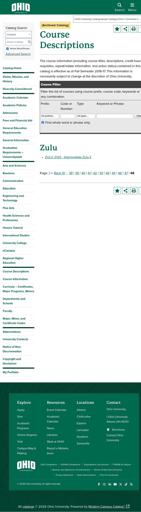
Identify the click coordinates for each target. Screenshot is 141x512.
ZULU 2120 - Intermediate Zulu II (68, 157)
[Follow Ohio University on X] (120, 484)
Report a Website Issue (57, 450)
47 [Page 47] (126, 173)
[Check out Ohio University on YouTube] (115, 484)
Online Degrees (27, 435)
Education (9, 188)
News (50, 428)
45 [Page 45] (114, 173)
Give (20, 416)
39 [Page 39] (77, 173)
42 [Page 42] (95, 173)
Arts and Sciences (14, 165)
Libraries (52, 435)
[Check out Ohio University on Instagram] (104, 484)
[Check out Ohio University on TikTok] (126, 484)
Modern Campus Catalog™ (106, 506)
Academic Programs (23, 425)
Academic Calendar (15, 98)
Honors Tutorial (13, 228)
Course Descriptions (16, 271)
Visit (20, 441)
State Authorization (86, 474)
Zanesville (83, 443)
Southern (82, 437)
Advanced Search (18, 54)
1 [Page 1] (49, 173)
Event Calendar (56, 410)
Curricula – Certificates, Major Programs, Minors (18, 289)
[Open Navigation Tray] (132, 8)
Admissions (10, 113)
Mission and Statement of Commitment (71, 469)
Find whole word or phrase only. (67, 122)
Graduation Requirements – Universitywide (13, 152)
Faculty (7, 311)
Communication (13, 181)
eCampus (9, 250)
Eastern (81, 423)
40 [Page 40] (83, 173)
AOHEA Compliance (70, 464)
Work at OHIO (55, 441)
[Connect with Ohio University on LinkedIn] (109, 484)
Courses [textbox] (11, 34)
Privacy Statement (64, 474)
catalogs (28, 506)
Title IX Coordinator (109, 474)
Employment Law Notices (96, 464)
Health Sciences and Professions (16, 217)
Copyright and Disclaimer (12, 361)
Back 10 (59, 173)
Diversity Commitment (17, 89)
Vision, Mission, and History (16, 79)
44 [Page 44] (107, 173)
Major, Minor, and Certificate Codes (14, 320)
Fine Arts (8, 208)
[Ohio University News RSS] (131, 484)
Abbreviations (12, 332)
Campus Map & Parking (26, 450)
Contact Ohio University (115, 437)
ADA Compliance (49, 464)
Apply (21, 410)
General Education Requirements (15, 130)
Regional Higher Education (13, 260)
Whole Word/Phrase (20, 48)
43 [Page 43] (101, 173)
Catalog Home (12, 68)
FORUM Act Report (122, 464)
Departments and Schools (14, 301)
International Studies (16, 235)
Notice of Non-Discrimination (12, 349)
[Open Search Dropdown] (120, 8)
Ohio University (33, 483)
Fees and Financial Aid (17, 120)
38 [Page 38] (71, 173)
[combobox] (18, 34)
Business (9, 173)
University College (15, 243)
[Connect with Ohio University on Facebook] (99, 484)
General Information (16, 140)
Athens (81, 410)
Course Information (15, 279)
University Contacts (15, 339)
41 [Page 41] (89, 173)
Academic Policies (15, 105)
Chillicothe (83, 416)
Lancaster (83, 430)
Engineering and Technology (13, 198)
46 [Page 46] (120, 173)
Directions (118, 430)
